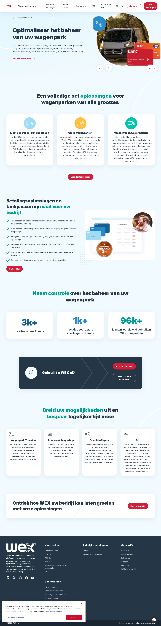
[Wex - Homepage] (8, 6)
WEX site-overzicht (128, 569)
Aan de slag (14, 269)
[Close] (81, 603)
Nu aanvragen (150, 6)
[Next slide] (108, 68)
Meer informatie (137, 506)
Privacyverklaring (51, 587)
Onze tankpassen (51, 551)
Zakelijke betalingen (51, 6)
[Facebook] (26, 577)
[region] (44, 611)
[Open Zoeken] (122, 6)
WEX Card (48, 558)
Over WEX (66, 6)
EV (46, 572)
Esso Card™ (49, 554)
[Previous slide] (99, 68)
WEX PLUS (49, 562)
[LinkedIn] (8, 577)
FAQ (93, 6)
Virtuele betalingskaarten (92, 554)
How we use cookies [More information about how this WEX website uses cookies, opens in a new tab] (54, 611)
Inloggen (133, 6)
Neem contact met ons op (124, 377)
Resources (81, 6)
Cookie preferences (16, 617)
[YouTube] (33, 577)
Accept (74, 617)
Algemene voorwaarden (54, 591)
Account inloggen (124, 366)
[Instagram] (20, 577)
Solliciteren (125, 558)
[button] (154, 619)
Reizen (85, 551)
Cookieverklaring (51, 598)
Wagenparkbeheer (28, 6)
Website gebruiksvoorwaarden (56, 595)
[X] (14, 577)
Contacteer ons (106, 6)
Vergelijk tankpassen (24, 58)
